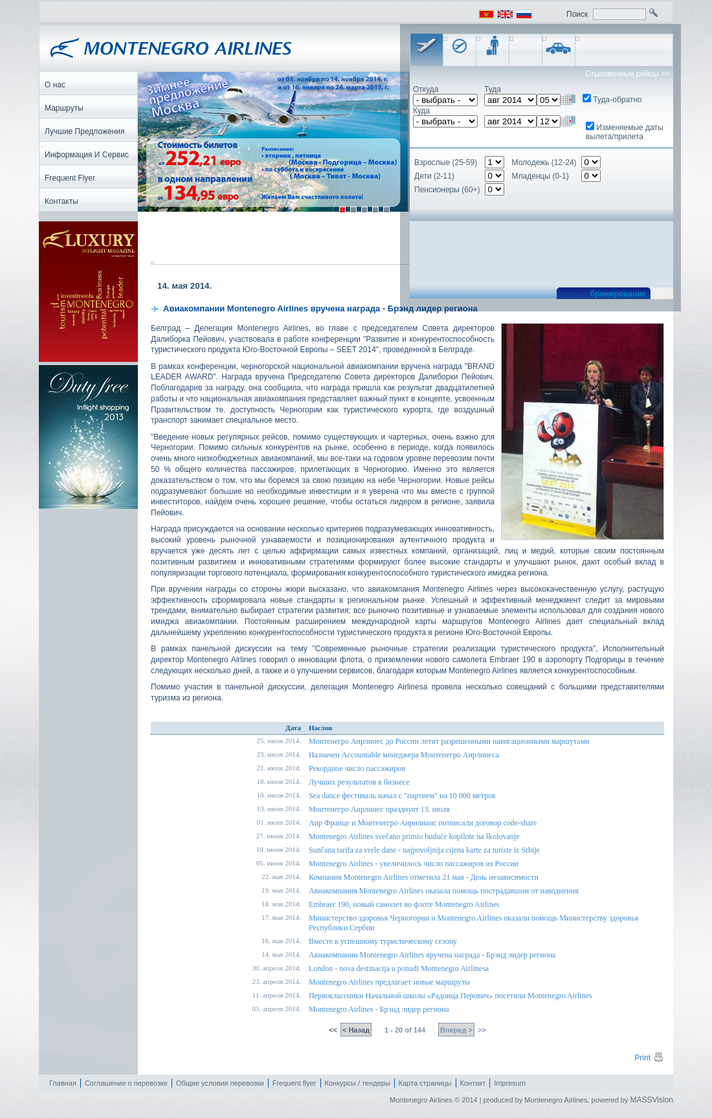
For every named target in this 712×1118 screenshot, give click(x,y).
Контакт (473, 1084)
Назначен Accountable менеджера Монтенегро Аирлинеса (404, 755)
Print (649, 1058)
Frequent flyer (295, 1084)
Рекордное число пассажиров (357, 769)
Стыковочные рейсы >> (627, 73)
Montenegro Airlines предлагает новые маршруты (389, 982)
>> (481, 1030)
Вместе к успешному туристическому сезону (383, 941)
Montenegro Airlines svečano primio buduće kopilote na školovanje (414, 837)
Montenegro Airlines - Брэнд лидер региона (379, 1009)
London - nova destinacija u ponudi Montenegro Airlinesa (399, 969)
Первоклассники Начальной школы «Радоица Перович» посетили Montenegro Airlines (450, 996)
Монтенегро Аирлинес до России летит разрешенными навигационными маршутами (449, 741)
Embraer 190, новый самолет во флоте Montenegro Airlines (404, 905)
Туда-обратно (617, 99)
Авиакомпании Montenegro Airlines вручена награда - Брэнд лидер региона (432, 955)
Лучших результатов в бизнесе (359, 782)
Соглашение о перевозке (126, 1084)
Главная (62, 1084)
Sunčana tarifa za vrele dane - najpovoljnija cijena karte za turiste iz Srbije (424, 850)
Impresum (510, 1084)
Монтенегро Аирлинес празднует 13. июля (379, 809)
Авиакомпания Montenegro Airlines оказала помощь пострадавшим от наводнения (444, 891)
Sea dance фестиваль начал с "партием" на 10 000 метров (402, 796)
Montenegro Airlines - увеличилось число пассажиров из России (413, 864)
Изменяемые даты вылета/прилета (624, 132)
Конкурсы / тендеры (357, 1084)
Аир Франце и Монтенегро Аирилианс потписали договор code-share (423, 823)
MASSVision (651, 1100)
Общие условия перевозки (220, 1084)
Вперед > (456, 1030)
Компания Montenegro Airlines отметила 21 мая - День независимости (424, 877)
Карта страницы (425, 1084)
